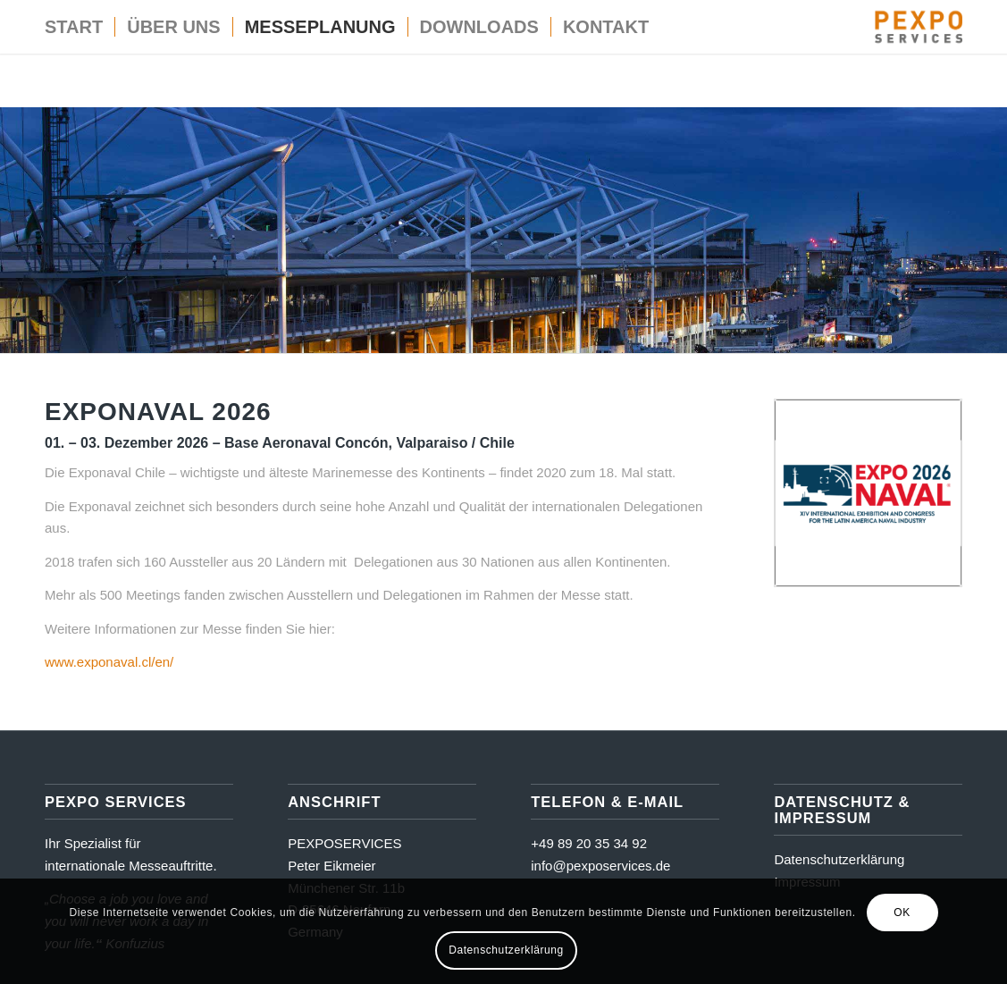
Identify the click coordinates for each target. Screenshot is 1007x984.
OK (902, 912)
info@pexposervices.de (600, 865)
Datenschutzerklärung (839, 859)
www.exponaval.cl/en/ (109, 661)
